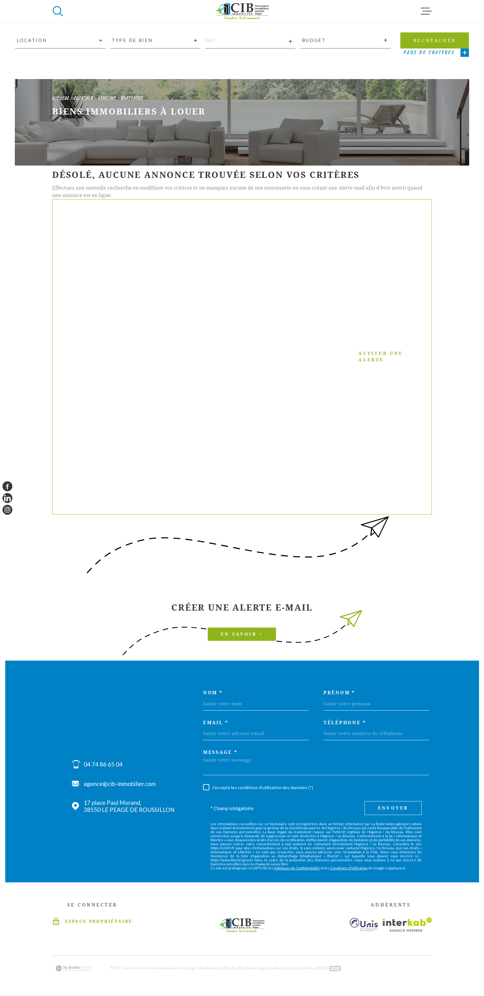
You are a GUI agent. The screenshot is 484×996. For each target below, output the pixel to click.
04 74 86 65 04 (103, 764)
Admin (277, 968)
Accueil (60, 98)
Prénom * (339, 693)
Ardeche (107, 98)
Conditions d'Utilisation (349, 868)
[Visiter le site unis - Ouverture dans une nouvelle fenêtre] (364, 924)
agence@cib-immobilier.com (120, 783)
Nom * (213, 693)
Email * (215, 723)
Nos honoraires (209, 968)
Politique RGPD (314, 968)
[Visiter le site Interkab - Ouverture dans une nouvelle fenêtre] (407, 925)
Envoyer (393, 807)
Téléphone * (344, 723)
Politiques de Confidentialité (297, 868)
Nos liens (292, 968)
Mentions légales (257, 968)
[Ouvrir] (57, 11)
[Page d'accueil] (242, 11)
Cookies (335, 968)
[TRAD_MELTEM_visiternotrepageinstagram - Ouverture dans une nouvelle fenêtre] (7, 510)
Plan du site (233, 968)
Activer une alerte (234, 357)
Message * (220, 752)
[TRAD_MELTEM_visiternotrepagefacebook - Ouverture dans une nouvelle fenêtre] (7, 486)
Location (83, 98)
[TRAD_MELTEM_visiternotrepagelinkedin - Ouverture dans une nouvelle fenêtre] (7, 498)
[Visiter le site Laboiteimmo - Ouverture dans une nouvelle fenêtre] (73, 968)
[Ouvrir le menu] (426, 11)
